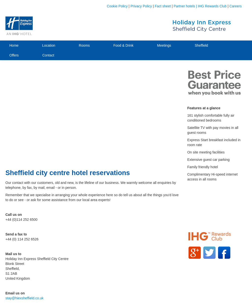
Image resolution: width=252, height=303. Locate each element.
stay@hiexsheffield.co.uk (24, 298)
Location (48, 45)
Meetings (164, 45)
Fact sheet (163, 6)
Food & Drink (123, 45)
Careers (235, 6)
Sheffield (201, 45)
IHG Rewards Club (212, 6)
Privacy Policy (141, 6)
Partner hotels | (186, 6)
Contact (48, 55)
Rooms (84, 45)
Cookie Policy (117, 6)
